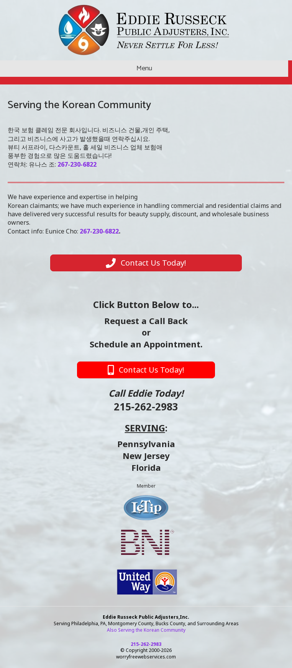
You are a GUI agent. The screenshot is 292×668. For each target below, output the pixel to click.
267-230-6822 (99, 231)
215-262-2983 (146, 406)
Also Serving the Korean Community (146, 630)
